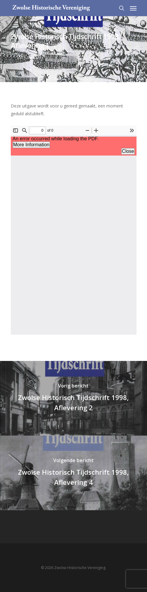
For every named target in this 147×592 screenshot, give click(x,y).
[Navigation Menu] (133, 8)
